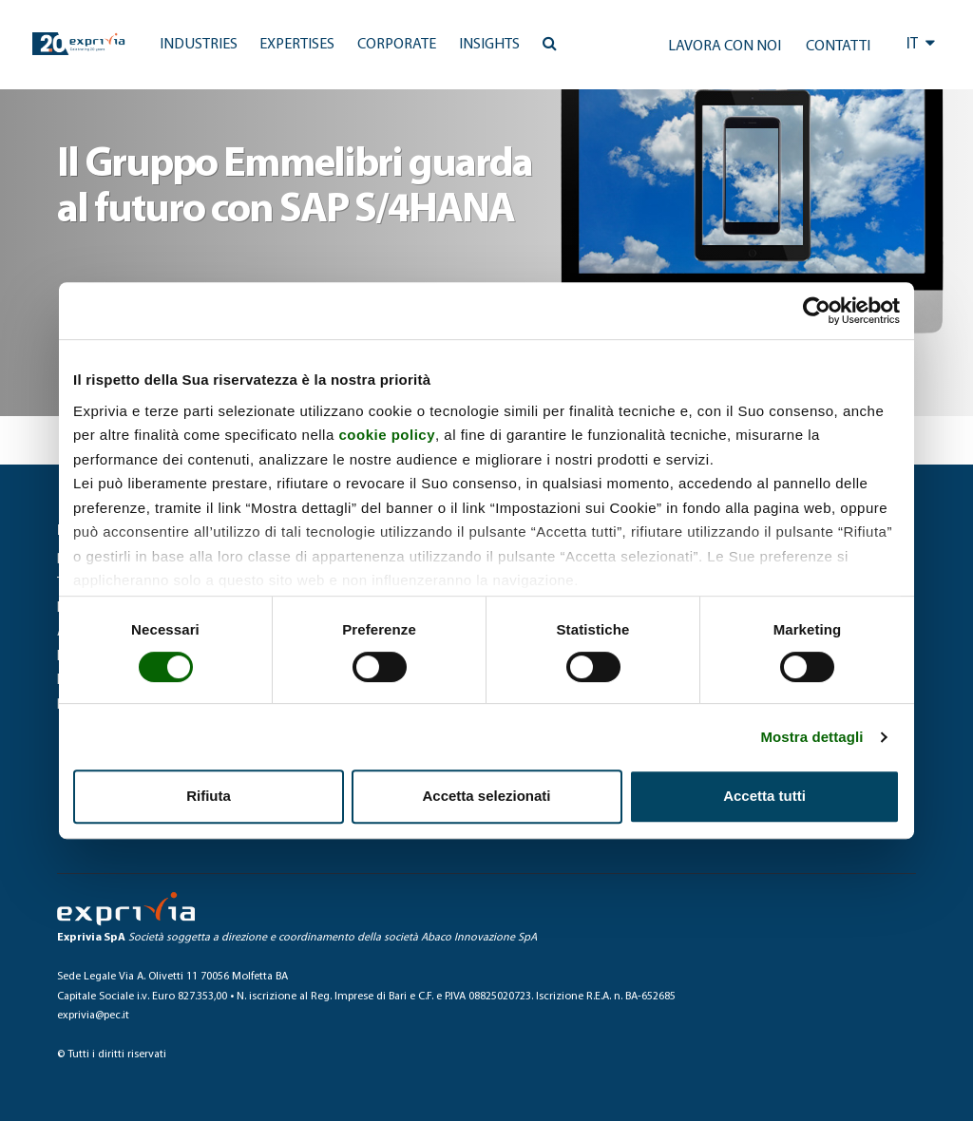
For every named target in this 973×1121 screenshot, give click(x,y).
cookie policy (386, 435)
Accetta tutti (764, 796)
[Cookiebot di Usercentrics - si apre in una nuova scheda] (817, 310)
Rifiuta (208, 796)
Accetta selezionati (486, 796)
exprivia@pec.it (93, 1015)
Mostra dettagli (811, 737)
